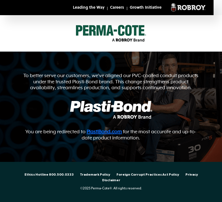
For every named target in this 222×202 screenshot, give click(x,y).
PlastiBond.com (104, 131)
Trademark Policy (95, 174)
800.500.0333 (61, 174)
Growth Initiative (146, 8)
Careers (117, 8)
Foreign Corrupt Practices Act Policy (147, 174)
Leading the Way (88, 8)
